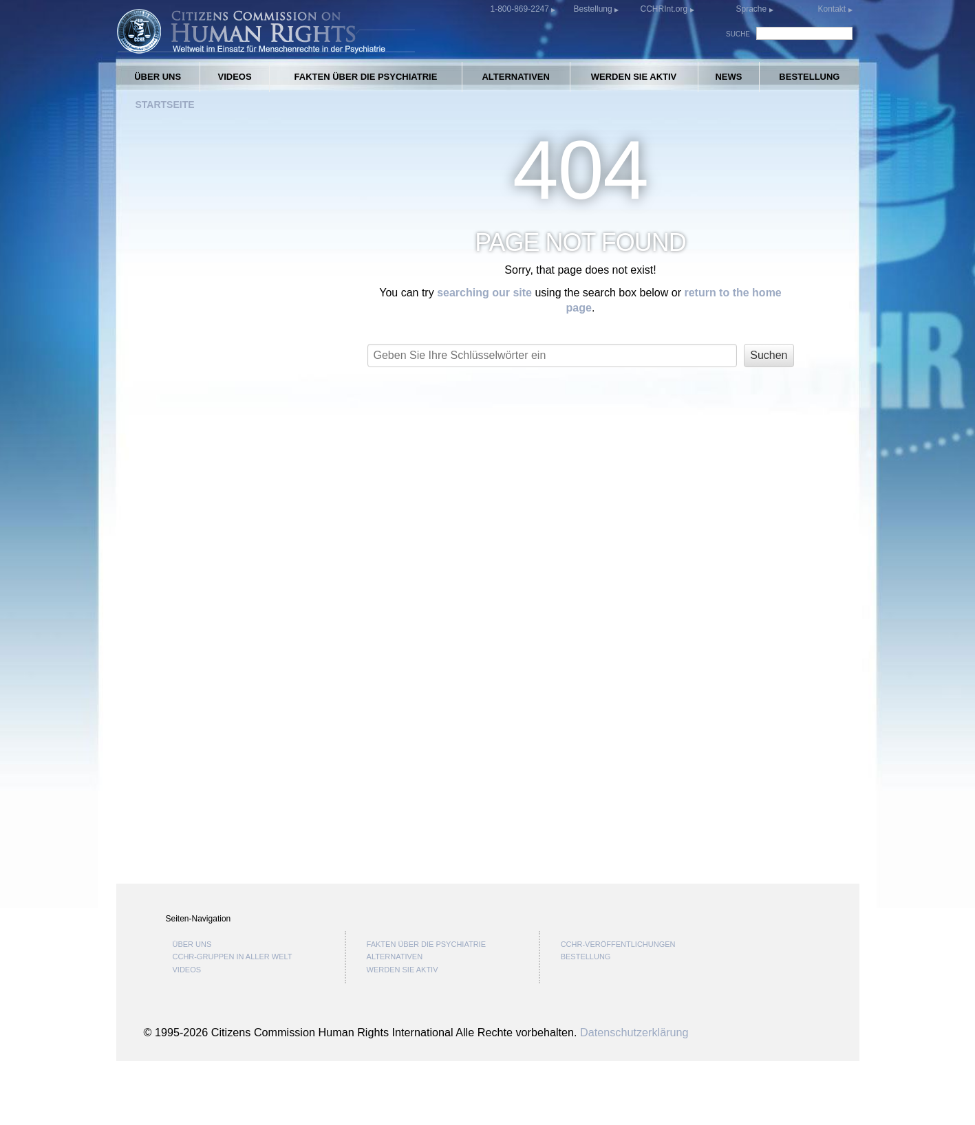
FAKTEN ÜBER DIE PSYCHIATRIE (366, 77)
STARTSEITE (165, 104)
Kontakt (832, 9)
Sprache (751, 9)
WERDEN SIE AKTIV (633, 77)
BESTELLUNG (809, 77)
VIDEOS (234, 77)
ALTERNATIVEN (515, 77)
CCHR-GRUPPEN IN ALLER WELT (232, 1020)
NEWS (728, 77)
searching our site (484, 292)
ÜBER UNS (157, 77)
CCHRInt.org (664, 9)
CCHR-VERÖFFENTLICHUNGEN (618, 1007)
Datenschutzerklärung (634, 1095)
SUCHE (738, 34)
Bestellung (594, 9)
